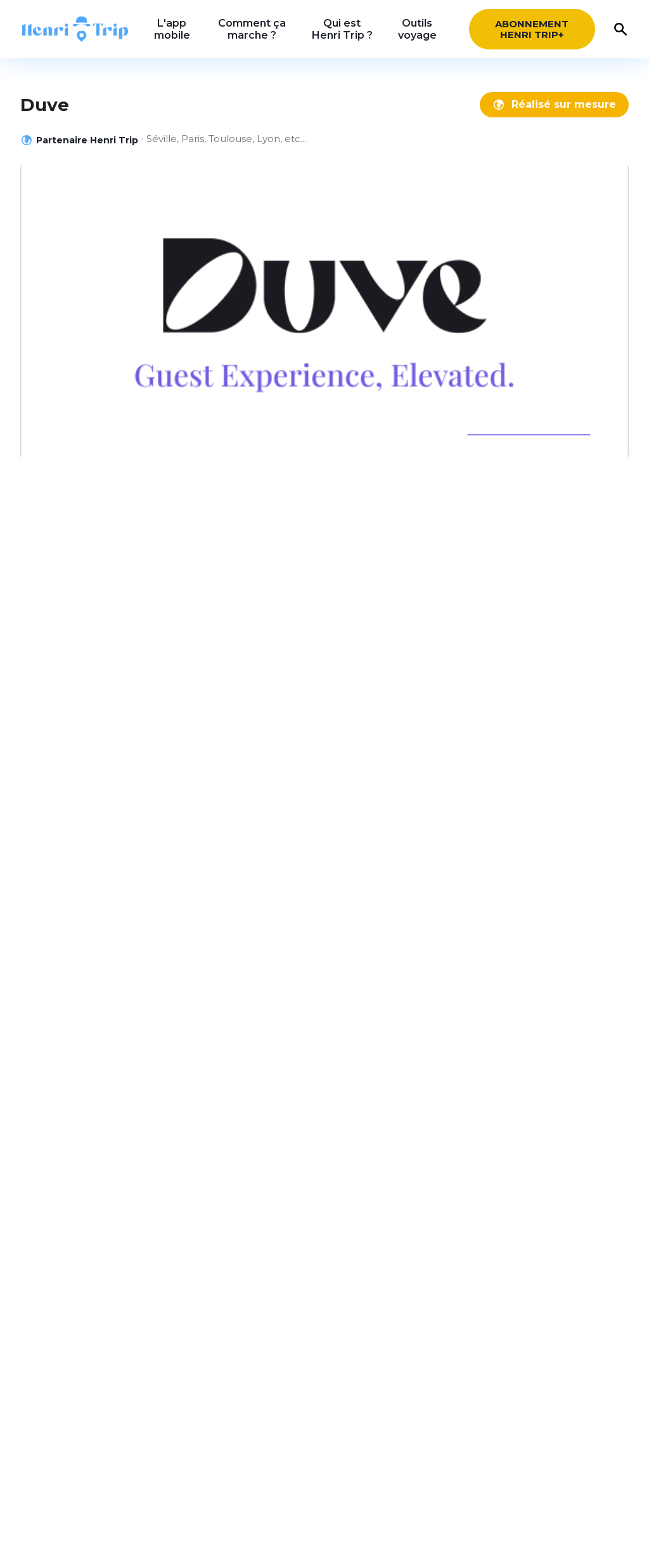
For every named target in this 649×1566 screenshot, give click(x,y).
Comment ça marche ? (252, 29)
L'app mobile (172, 29)
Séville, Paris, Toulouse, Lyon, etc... (226, 139)
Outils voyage (417, 29)
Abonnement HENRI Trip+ (532, 29)
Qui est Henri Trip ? (342, 29)
